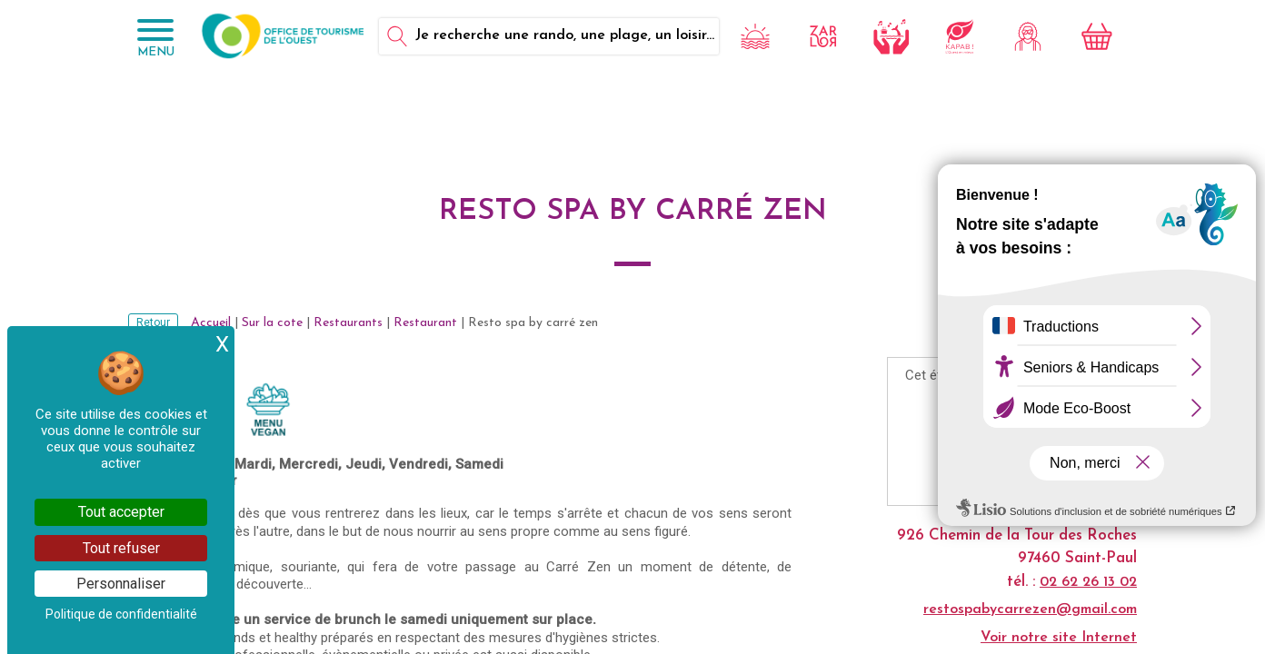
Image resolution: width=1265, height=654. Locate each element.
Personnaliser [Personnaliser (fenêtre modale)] (120, 583)
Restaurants (348, 323)
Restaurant (425, 323)
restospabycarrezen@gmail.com (1030, 609)
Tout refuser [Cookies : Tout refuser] (121, 548)
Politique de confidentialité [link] (121, 614)
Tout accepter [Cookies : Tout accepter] (121, 511)
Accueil (211, 323)
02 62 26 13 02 (1088, 582)
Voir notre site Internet (1059, 637)
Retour (153, 322)
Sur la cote (272, 323)
